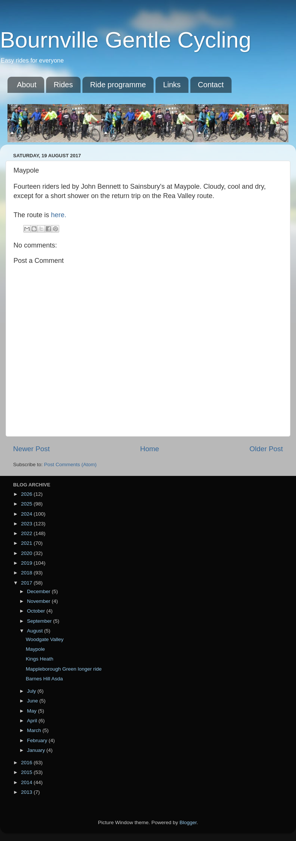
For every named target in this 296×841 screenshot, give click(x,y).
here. (58, 215)
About (26, 85)
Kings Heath (40, 659)
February (38, 740)
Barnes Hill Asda (44, 678)
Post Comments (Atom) (70, 464)
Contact (211, 85)
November (39, 601)
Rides (63, 85)
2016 (27, 762)
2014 (27, 782)
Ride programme (118, 85)
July (32, 691)
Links (172, 85)
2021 (27, 543)
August (35, 631)
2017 (27, 583)
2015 (27, 772)
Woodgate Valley (45, 639)
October (36, 611)
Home (149, 449)
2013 (27, 792)
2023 (27, 523)
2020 (27, 553)
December (39, 591)
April (33, 720)
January (36, 750)
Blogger (188, 822)
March (34, 730)
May (32, 711)
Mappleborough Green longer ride (64, 669)
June (33, 701)
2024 (27, 514)
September (40, 621)
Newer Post (31, 449)
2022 (27, 533)
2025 (27, 504)
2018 (27, 573)
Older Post (266, 449)
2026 (27, 494)
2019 (27, 563)
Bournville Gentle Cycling (125, 39)
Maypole (35, 649)
